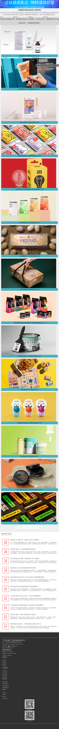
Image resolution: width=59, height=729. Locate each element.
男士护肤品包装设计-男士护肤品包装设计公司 (29, 489)
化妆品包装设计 (5, 685)
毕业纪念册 (4, 674)
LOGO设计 (4, 692)
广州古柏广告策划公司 (8, 1)
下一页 (39, 527)
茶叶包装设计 (5, 683)
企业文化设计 (5, 698)
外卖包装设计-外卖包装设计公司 (29, 389)
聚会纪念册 (4, 673)
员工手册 (4, 666)
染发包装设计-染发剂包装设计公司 (29, 122)
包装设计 (4, 679)
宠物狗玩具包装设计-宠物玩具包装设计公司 (29, 423)
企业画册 (4, 660)
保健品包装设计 (5, 687)
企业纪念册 (4, 671)
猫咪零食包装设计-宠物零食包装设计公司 (29, 156)
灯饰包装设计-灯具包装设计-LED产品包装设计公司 (29, 189)
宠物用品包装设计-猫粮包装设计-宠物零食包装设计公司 (29, 323)
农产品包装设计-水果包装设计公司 (29, 289)
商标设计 (4, 696)
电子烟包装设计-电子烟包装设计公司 (29, 222)
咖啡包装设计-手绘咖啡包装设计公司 (29, 89)
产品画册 (4, 662)
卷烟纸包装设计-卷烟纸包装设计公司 (29, 523)
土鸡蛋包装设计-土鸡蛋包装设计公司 (29, 256)
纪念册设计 (5, 668)
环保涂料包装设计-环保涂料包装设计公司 (29, 356)
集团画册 (4, 664)
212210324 (9, 655)
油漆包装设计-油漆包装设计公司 (29, 456)
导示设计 (4, 694)
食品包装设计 (5, 681)
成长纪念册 (4, 676)
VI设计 (4, 689)
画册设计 (4, 657)
